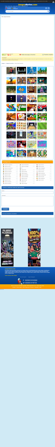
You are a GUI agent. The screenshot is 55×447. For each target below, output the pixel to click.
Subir (40, 287)
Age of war (39, 74)
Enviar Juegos (19, 287)
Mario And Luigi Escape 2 (20, 157)
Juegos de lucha (41, 164)
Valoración (6, 55)
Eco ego (38, 139)
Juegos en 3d (23, 181)
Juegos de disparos (8, 183)
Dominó (18, 112)
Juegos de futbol (24, 171)
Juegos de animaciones (9, 168)
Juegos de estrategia (24, 166)
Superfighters (39, 84)
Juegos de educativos (25, 164)
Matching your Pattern (10, 148)
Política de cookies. (51, 1)
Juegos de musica (41, 169)
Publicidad (36, 287)
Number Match (19, 139)
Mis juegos (9, 8)
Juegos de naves (41, 171)
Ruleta (28, 121)
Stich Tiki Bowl (29, 157)
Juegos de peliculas (41, 173)
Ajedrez (7, 121)
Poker (28, 112)
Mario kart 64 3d (9, 130)
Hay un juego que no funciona (28, 287)
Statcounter (2, 289)
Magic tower (19, 84)
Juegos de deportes (8, 181)
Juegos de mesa (24, 180)
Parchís (7, 112)
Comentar (5, 209)
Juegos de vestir (41, 180)
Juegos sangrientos (41, 178)
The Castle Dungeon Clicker (31, 74)
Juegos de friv (23, 169)
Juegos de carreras (8, 173)
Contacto (14, 287)
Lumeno (7, 157)
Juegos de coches (8, 178)
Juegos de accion (10, 63)
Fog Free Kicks (40, 130)
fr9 (21, 168)
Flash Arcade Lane (30, 130)
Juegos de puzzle (41, 176)
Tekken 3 (18, 148)
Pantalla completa (47, 54)
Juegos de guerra (24, 173)
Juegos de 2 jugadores (8, 164)
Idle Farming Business (31, 148)
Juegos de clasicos (8, 176)
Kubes (28, 139)
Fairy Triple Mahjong (41, 157)
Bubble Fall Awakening (41, 148)
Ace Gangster (8, 74)
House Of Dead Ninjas (20, 74)
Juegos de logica (24, 183)
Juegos (15, 8)
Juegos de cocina (7, 180)
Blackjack (39, 121)
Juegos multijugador (41, 168)
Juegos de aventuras (8, 171)
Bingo (38, 112)
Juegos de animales (8, 169)
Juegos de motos (41, 166)
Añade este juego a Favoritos (27, 54)
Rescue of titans (30, 84)
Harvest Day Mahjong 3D (20, 130)
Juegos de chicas (24, 178)
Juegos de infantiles (24, 176)
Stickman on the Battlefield (10, 84)
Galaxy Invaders (9, 139)
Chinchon (18, 121)
